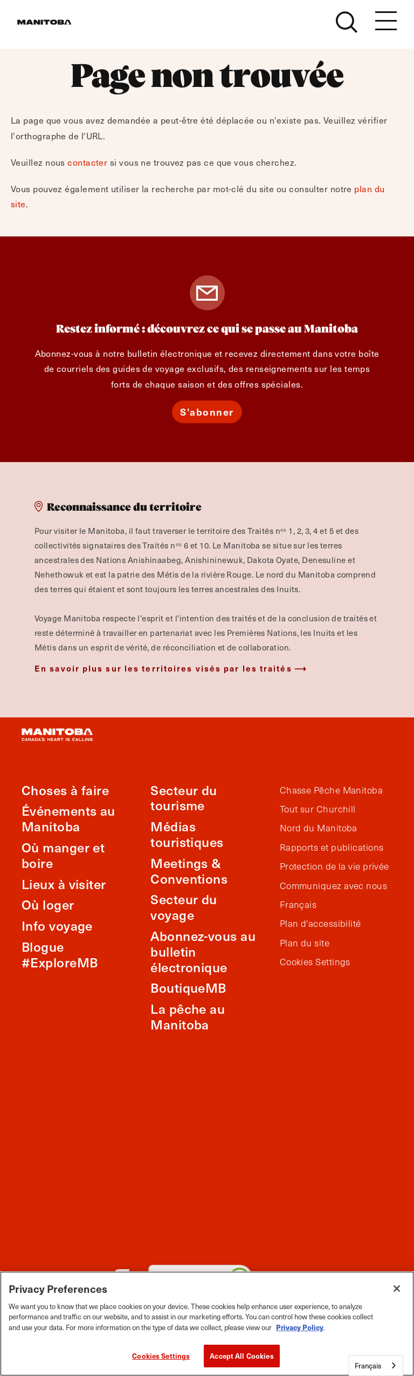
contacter (87, 161)
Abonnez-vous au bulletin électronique (203, 951)
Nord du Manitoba (318, 828)
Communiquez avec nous (333, 885)
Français (298, 904)
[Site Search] (346, 28)
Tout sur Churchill (318, 809)
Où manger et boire (63, 855)
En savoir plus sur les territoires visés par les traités (163, 668)
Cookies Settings (315, 962)
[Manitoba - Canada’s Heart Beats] (57, 28)
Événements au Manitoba (68, 818)
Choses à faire (65, 790)
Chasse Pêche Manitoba (331, 790)
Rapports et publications (332, 847)
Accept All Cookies (241, 1356)
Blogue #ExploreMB (60, 954)
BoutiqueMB (188, 987)
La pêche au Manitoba (187, 1016)
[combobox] (376, 1365)
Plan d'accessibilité (320, 923)
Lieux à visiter (64, 884)
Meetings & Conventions (188, 870)
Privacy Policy (299, 1327)
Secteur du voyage (183, 907)
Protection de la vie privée (334, 866)
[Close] (397, 1288)
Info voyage (57, 925)
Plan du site (304, 943)
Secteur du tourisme (183, 798)
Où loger (48, 904)
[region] (207, 1323)
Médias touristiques (186, 834)
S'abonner (207, 411)
